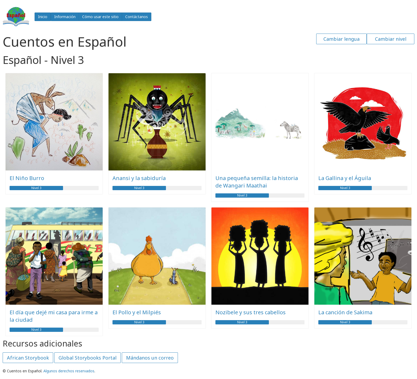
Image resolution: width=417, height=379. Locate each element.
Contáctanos (136, 16)
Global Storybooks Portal (87, 357)
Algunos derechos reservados (68, 370)
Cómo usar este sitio (100, 16)
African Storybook (28, 357)
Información (65, 16)
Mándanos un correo (150, 357)
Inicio (42, 16)
